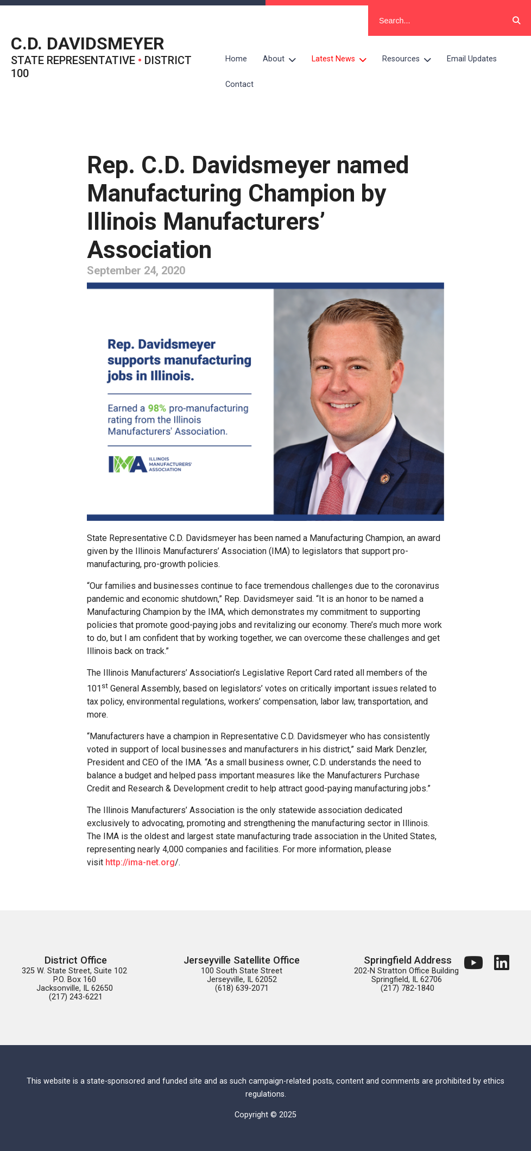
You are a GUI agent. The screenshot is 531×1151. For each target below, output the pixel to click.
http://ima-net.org (140, 862)
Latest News (343, 59)
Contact (239, 84)
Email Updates (472, 59)
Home (236, 59)
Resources (410, 59)
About (283, 59)
